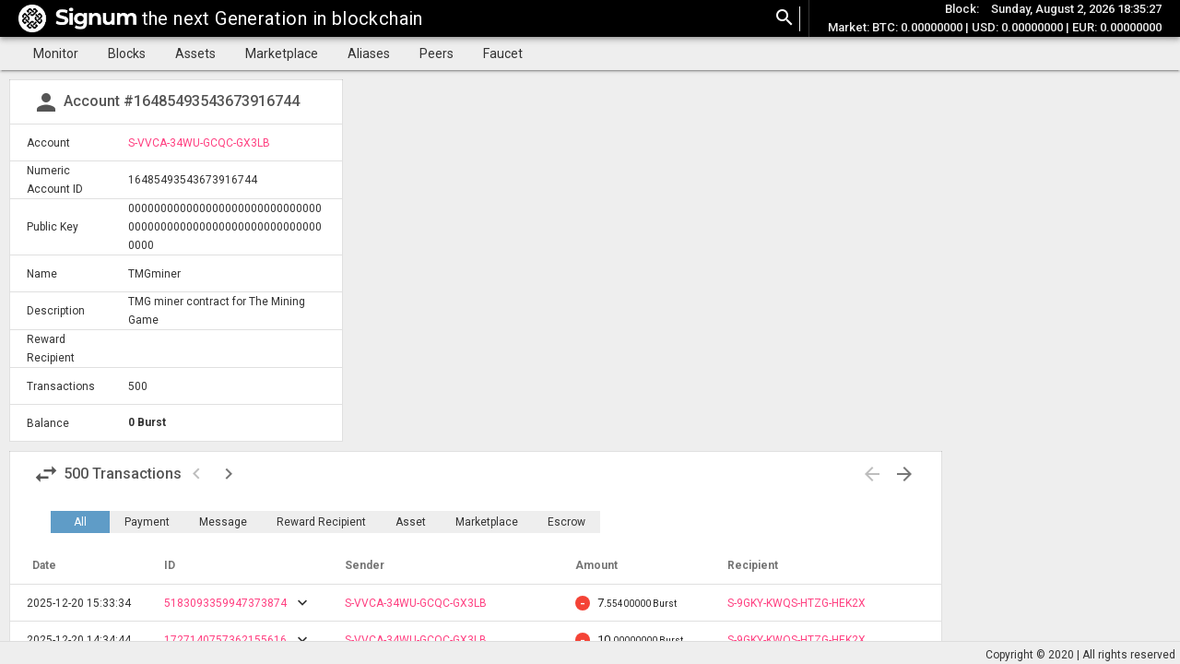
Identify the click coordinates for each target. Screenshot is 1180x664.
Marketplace (281, 53)
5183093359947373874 (225, 603)
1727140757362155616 (225, 640)
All (80, 522)
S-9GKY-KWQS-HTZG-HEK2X (796, 603)
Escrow (566, 522)
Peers (436, 53)
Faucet (502, 53)
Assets (195, 53)
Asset (411, 522)
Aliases (369, 53)
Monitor (55, 53)
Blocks (126, 53)
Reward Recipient (321, 522)
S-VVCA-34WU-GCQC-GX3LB (199, 142)
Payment (147, 522)
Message (223, 522)
